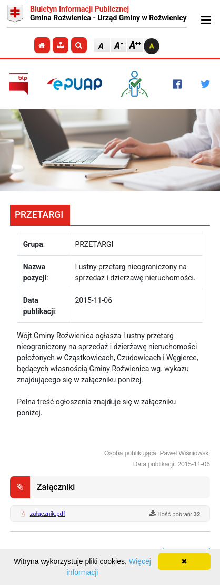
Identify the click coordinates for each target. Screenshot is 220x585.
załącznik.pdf (47, 513)
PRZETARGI (39, 215)
